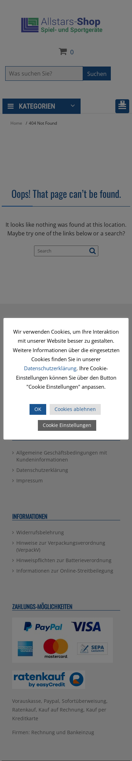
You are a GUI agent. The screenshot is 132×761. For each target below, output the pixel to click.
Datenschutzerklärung (50, 368)
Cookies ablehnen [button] (75, 409)
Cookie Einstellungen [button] (67, 425)
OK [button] (37, 409)
